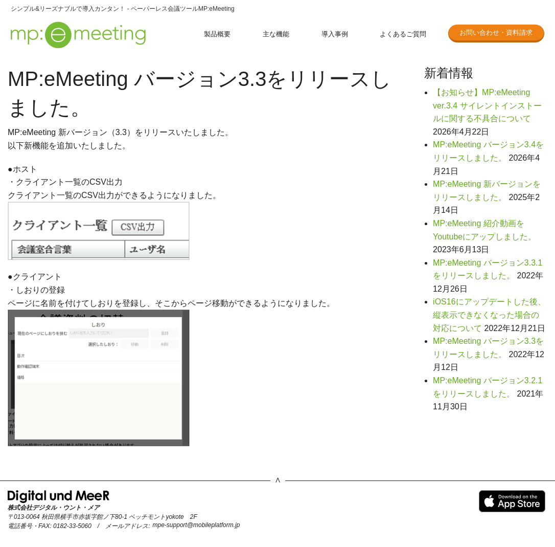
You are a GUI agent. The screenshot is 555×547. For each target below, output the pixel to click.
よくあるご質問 (403, 34)
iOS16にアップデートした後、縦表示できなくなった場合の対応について (489, 314)
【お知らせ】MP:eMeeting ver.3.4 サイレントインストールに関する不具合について (487, 105)
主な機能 (276, 34)
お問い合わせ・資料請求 (496, 32)
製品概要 (217, 34)
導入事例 (334, 34)
